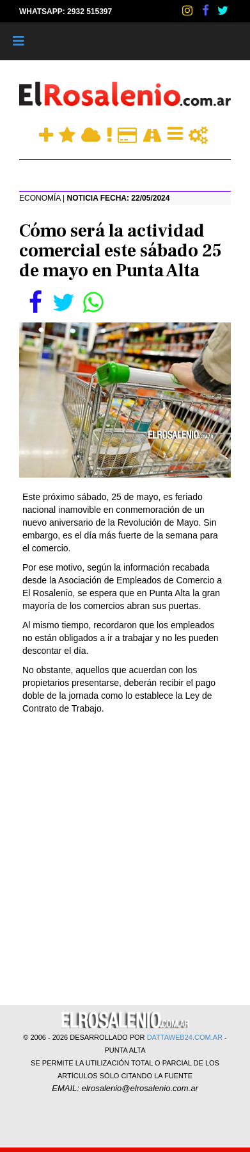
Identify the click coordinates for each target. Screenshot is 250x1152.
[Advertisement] (125, 858)
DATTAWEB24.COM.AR (185, 1037)
